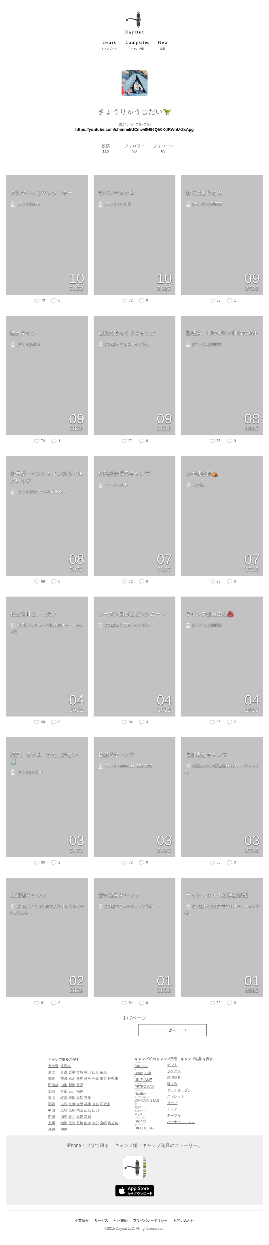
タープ (172, 1103)
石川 (72, 1091)
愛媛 (79, 1117)
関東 (51, 1079)
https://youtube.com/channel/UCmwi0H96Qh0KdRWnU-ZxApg (134, 129)
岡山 (79, 1110)
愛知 (79, 1098)
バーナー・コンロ (181, 1122)
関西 (51, 1104)
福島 (103, 1072)
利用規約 (121, 1220)
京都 (72, 1104)
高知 (87, 1117)
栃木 (72, 1079)
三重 (87, 1098)
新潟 (72, 1085)
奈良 (95, 1104)
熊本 (87, 1123)
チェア (172, 1109)
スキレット (175, 1096)
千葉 (95, 1079)
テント (172, 1065)
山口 (95, 1110)
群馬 (79, 1079)
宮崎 (103, 1123)
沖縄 (51, 1129)
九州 (51, 1123)
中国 (51, 1110)
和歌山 (105, 1104)
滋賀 (63, 1104)
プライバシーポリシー (150, 1220)
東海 (51, 1098)
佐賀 (72, 1123)
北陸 (51, 1091)
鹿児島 (113, 1123)
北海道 (53, 1066)
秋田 (87, 1072)
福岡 (63, 1123)
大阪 (79, 1104)
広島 (87, 1110)
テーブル (174, 1116)
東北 (51, 1072)
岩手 (72, 1072)
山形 (95, 1072)
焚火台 (172, 1084)
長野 (79, 1085)
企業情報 (82, 1220)
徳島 (63, 1117)
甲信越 (53, 1085)
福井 (79, 1091)
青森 (63, 1072)
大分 (95, 1123)
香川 (72, 1117)
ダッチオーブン (179, 1090)
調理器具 (174, 1077)
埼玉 (87, 1079)
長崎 (79, 1123)
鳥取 (63, 1110)
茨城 (63, 1079)
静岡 (72, 1098)
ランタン (174, 1071)
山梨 (63, 1085)
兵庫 (87, 1104)
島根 (72, 1110)
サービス (101, 1220)
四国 (51, 1117)
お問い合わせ (183, 1220)
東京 (103, 1079)
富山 (63, 1091)
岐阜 (63, 1098)
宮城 (79, 1072)
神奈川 (113, 1079)
